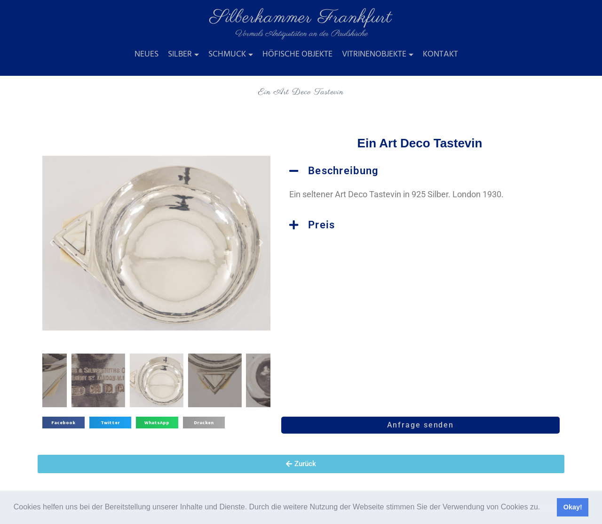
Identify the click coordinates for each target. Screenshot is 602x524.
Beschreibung (343, 171)
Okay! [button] (572, 507)
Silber (180, 54)
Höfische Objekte (297, 54)
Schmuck (227, 54)
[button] (543, 508)
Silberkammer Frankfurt (301, 18)
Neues (146, 54)
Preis (321, 225)
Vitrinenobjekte (374, 54)
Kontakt (440, 54)
